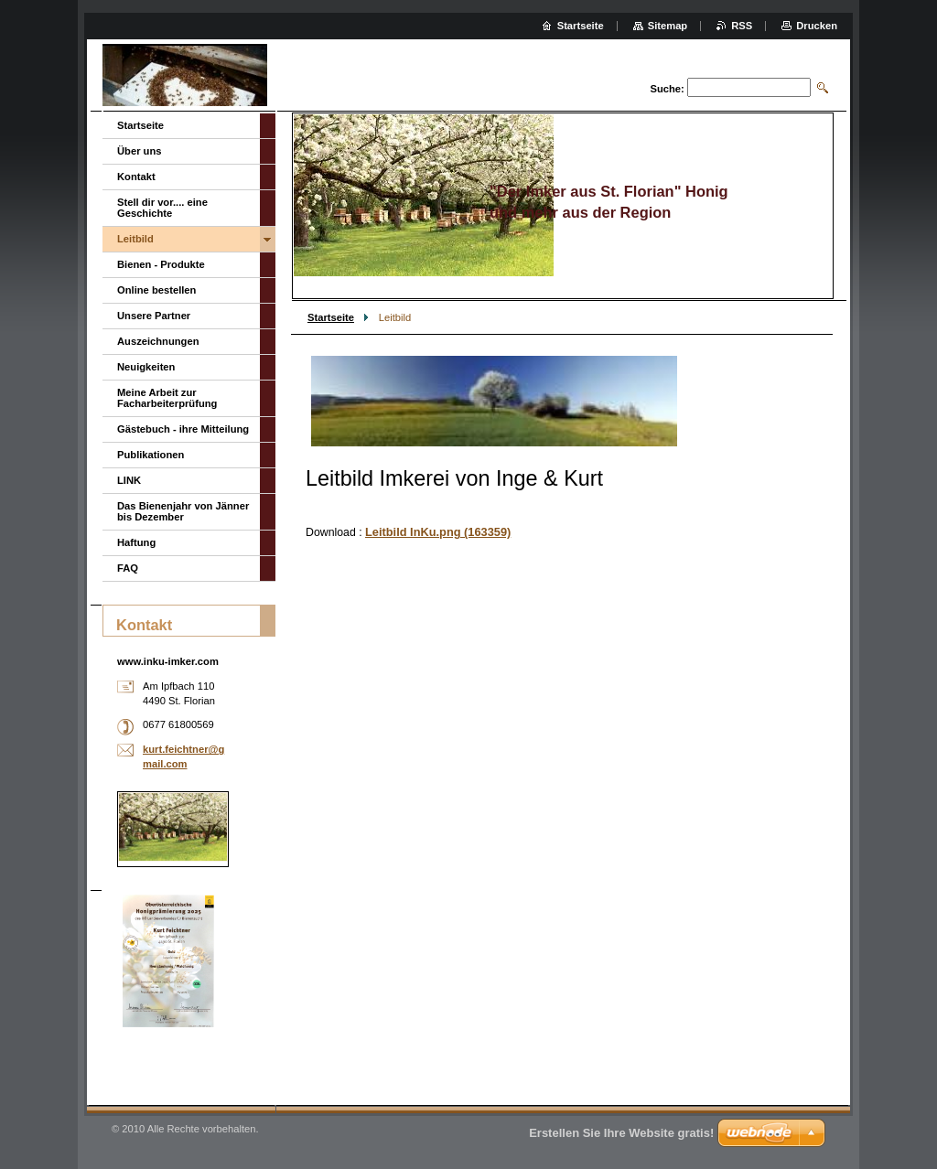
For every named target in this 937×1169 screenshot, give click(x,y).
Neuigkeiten (146, 366)
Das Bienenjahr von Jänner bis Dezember (183, 511)
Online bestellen (156, 289)
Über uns (139, 150)
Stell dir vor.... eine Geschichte (162, 208)
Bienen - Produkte (161, 264)
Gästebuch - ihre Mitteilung (183, 429)
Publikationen (150, 454)
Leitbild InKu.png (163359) (438, 532)
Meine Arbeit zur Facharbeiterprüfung (167, 398)
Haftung (136, 542)
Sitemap (668, 25)
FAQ (127, 568)
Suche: (667, 88)
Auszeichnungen (158, 341)
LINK (129, 480)
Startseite (330, 317)
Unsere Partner (153, 315)
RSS (741, 25)
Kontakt (136, 176)
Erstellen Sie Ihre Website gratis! (621, 1133)
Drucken (816, 25)
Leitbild (135, 238)
